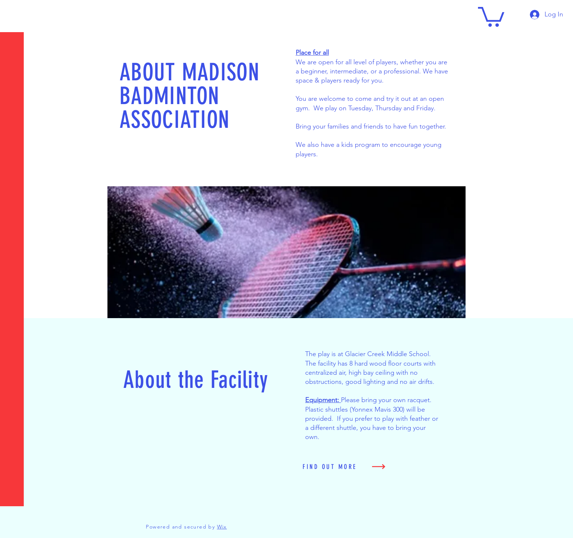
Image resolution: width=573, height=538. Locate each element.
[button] (12, 10)
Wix (222, 526)
